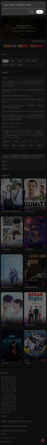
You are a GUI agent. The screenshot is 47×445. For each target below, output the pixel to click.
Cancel (31, 12)
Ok (39, 12)
